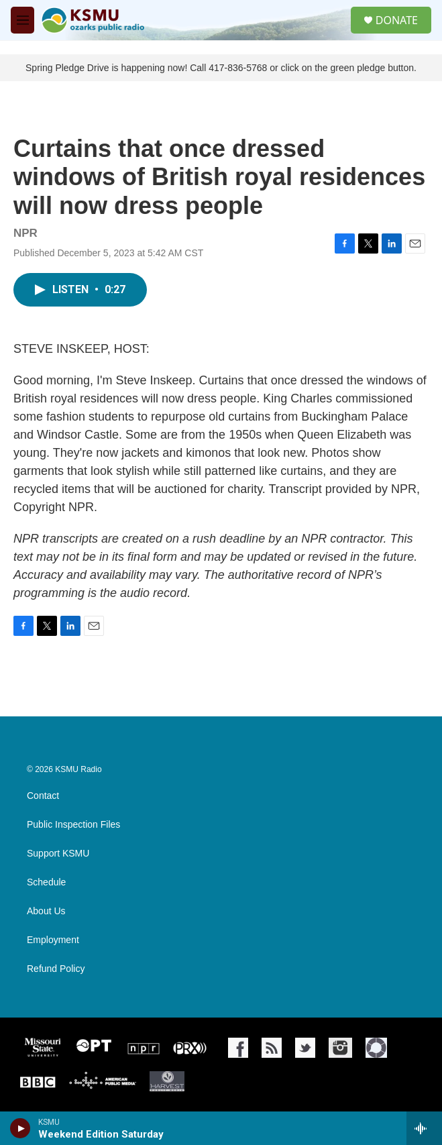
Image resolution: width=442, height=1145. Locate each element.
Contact (43, 796)
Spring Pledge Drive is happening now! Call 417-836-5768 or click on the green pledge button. (221, 67)
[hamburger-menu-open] (22, 20)
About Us (46, 911)
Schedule (46, 882)
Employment (53, 940)
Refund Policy (56, 969)
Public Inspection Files (73, 825)
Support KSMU (58, 854)
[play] (20, 1128)
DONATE (397, 20)
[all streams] (424, 1128)
